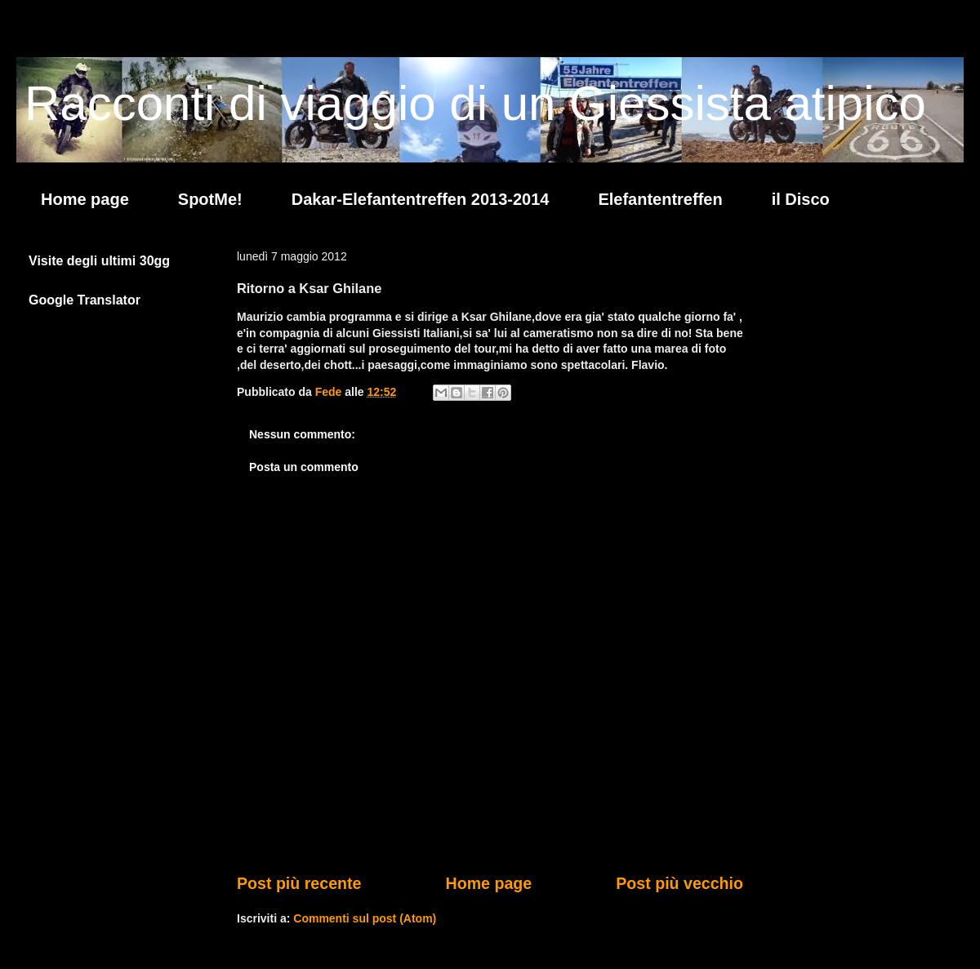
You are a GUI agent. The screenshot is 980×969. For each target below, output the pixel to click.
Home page (85, 199)
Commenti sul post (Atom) (364, 918)
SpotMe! (210, 199)
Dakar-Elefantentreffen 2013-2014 (421, 199)
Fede (330, 391)
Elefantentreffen (660, 199)
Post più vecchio (679, 883)
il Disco (801, 199)
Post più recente (299, 883)
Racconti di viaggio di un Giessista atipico (475, 103)
